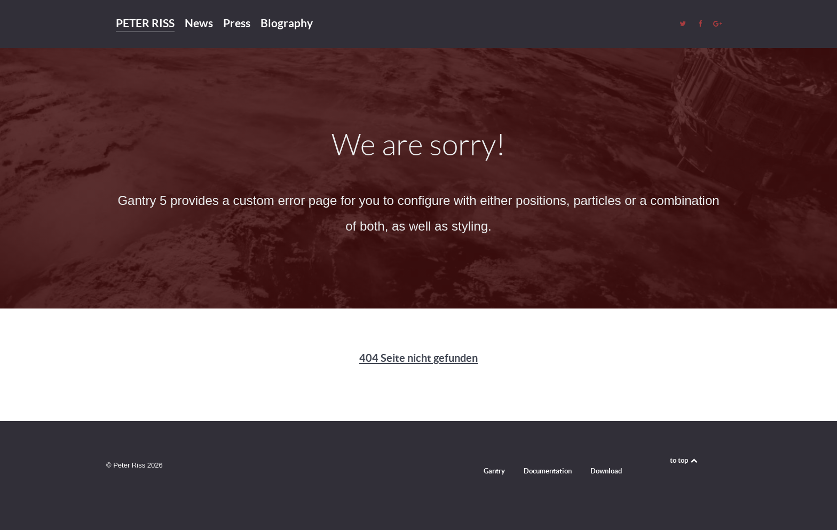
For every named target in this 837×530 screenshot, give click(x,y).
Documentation (548, 471)
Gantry (494, 471)
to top (684, 460)
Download (606, 471)
